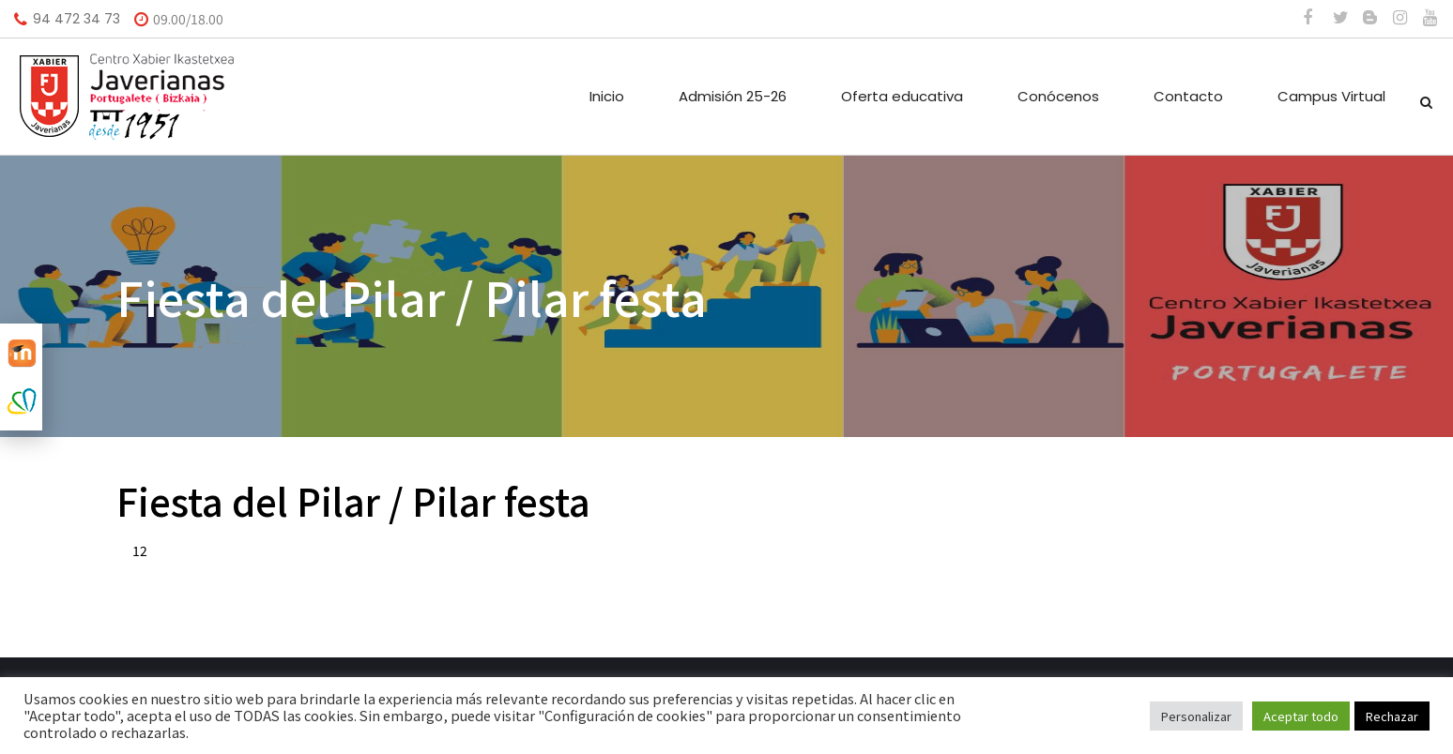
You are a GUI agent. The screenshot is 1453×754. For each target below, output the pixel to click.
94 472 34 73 (76, 18)
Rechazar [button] (1392, 716)
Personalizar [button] (1196, 716)
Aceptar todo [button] (1300, 716)
